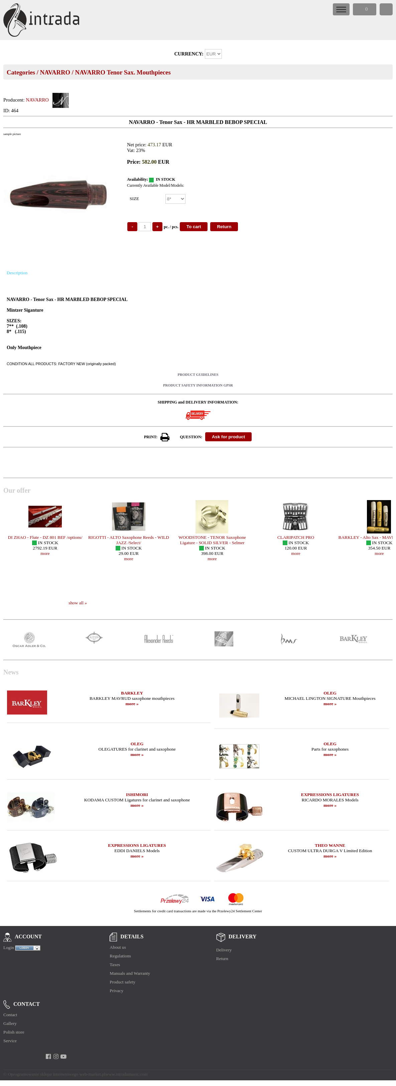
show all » (78, 602)
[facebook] (48, 1056)
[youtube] (64, 1056)
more (44, 553)
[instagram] (56, 1056)
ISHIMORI (137, 794)
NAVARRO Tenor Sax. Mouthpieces (123, 72)
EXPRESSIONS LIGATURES (330, 794)
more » (131, 703)
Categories (21, 72)
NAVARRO (55, 72)
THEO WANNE (330, 845)
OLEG (330, 692)
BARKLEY (132, 692)
